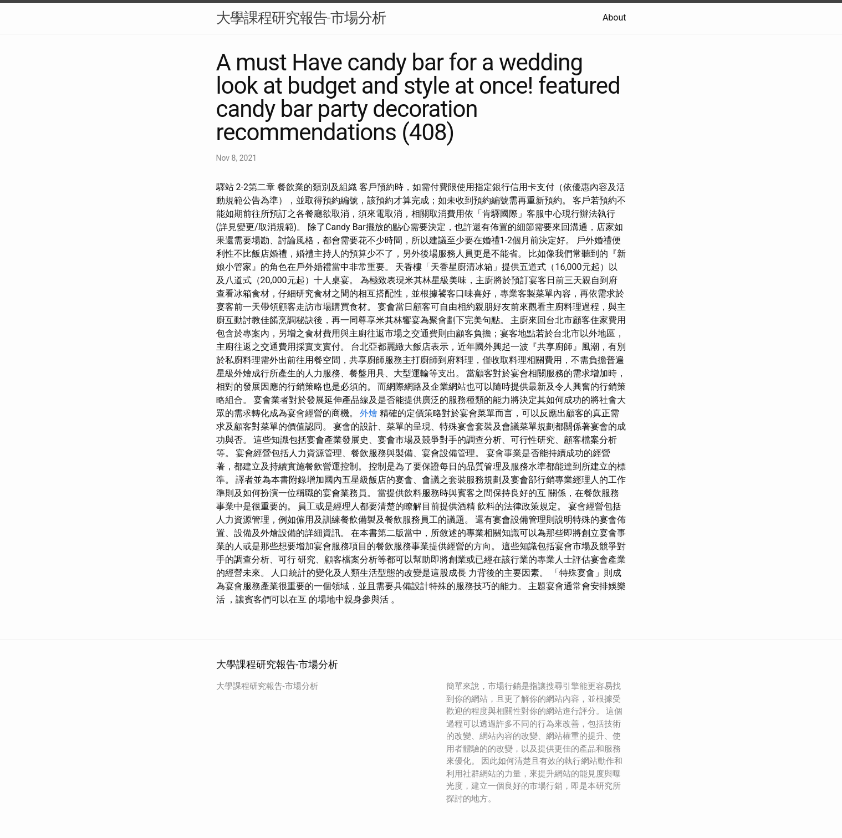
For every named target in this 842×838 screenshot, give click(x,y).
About (614, 17)
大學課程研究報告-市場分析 (301, 17)
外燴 (368, 413)
